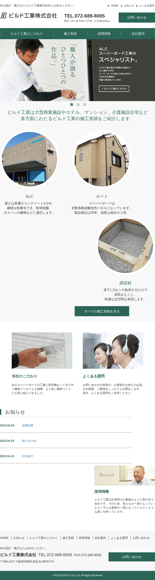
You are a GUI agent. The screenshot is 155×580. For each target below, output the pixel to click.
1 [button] (72, 105)
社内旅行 (28, 456)
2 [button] (78, 105)
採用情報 (104, 33)
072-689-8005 (90, 16)
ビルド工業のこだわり (26, 33)
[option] (77, 70)
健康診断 (28, 425)
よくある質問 (146, 5)
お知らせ (129, 5)
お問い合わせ (137, 17)
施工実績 (70, 33)
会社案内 (138, 33)
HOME (114, 5)
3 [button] (85, 105)
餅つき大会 (29, 440)
